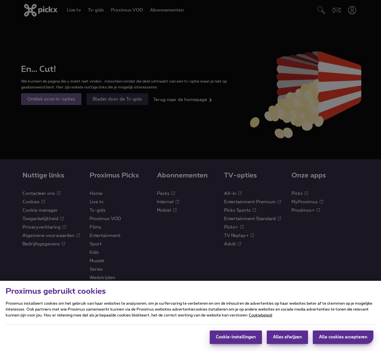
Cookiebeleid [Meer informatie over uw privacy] (260, 322)
